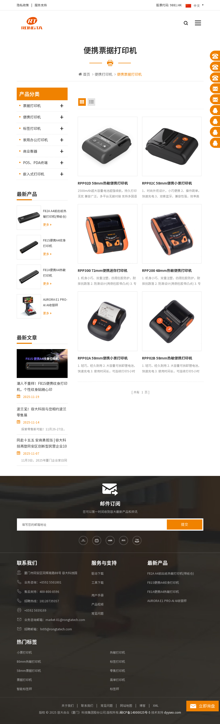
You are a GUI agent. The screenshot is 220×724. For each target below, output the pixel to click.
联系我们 (87, 705)
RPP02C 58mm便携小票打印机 (167, 183)
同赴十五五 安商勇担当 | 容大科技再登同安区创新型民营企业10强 (42, 443)
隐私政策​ (23, 5)
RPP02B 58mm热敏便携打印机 (167, 358)
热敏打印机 (117, 652)
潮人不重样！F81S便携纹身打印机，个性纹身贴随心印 (42, 386)
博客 (142, 705)
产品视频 (97, 604)
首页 (84, 74)
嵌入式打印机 (33, 174)
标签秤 (114, 688)
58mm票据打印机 (29, 670)
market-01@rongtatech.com (65, 619)
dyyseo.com (172, 712)
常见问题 (97, 613)
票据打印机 (32, 106)
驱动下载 (97, 573)
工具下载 (97, 582)
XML (155, 705)
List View (91, 102)
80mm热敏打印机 (29, 661)
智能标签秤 (24, 688)
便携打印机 (103, 74)
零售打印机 (117, 670)
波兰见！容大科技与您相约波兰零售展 (41, 412)
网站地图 (126, 705)
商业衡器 (30, 151)
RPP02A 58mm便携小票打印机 (103, 358)
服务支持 (41, 5)
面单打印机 (117, 679)
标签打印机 (32, 128)
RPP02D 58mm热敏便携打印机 (103, 183)
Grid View (82, 102)
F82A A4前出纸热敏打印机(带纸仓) (54, 213)
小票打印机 (24, 652)
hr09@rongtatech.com (55, 629)
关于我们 (68, 705)
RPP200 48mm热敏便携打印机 (167, 270)
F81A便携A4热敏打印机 (54, 272)
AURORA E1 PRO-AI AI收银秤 (55, 302)
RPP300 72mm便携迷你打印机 (102, 270)
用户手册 (97, 595)
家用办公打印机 (35, 140)
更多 (47, 224)
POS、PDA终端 (35, 163)
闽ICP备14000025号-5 (134, 712)
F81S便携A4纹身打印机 (54, 243)
